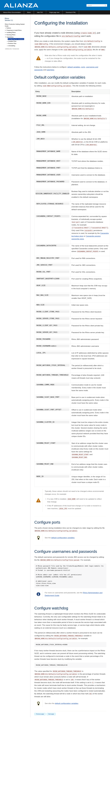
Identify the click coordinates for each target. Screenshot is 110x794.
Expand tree (16, 48)
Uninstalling (11, 45)
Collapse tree (8, 48)
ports (83, 67)
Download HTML (71, 12)
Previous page (40, 714)
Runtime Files (12, 43)
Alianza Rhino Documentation (12, 12)
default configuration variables (63, 538)
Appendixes (10, 37)
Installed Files (12, 41)
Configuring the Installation (16, 39)
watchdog (50, 70)
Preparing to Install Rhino (14, 30)
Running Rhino (11, 35)
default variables (73, 67)
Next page (51, 714)
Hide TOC (40, 12)
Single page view (54, 12)
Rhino (29, 12)
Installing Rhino (11, 32)
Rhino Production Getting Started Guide (15, 25)
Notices (9, 28)
